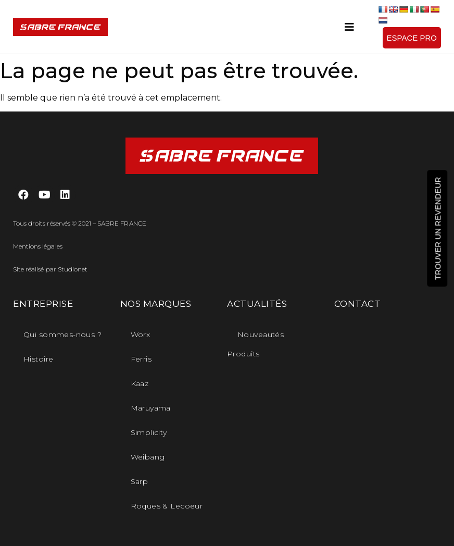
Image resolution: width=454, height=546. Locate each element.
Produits (243, 353)
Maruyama (151, 408)
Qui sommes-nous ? (62, 334)
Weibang (148, 457)
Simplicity (149, 432)
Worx (140, 334)
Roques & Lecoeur (167, 506)
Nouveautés (260, 334)
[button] (412, 37)
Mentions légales (37, 246)
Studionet (72, 269)
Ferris (141, 359)
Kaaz (140, 383)
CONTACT (357, 304)
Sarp (139, 481)
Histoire (38, 359)
